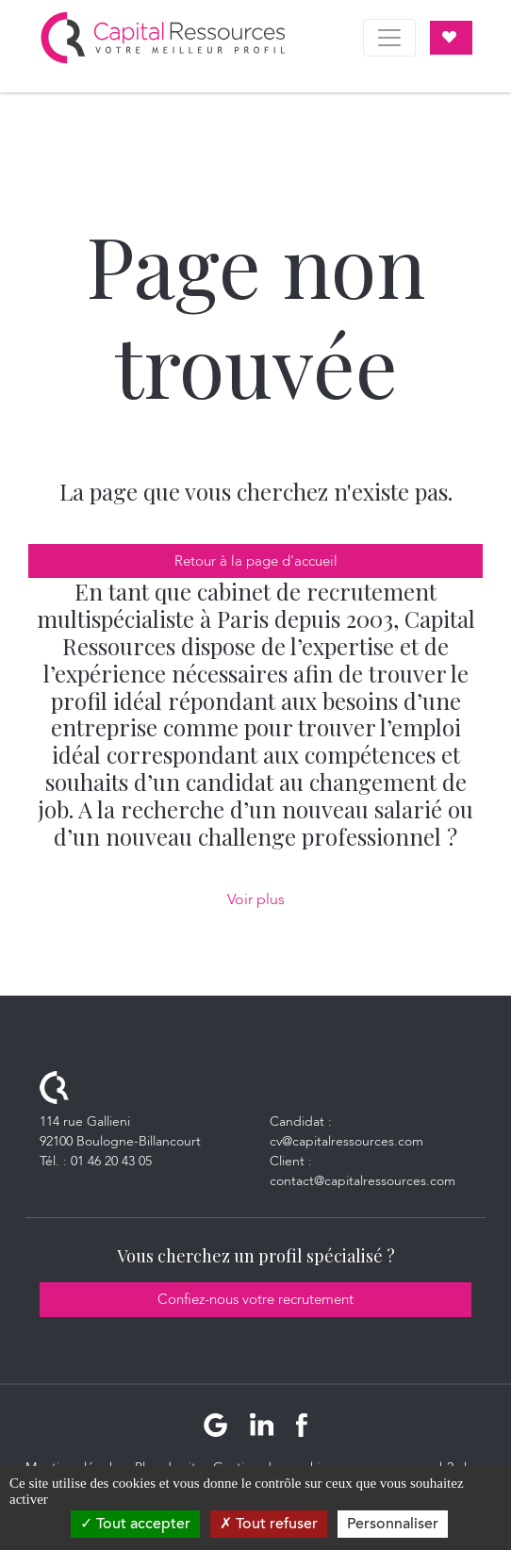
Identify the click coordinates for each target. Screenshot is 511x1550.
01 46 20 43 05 (111, 1161)
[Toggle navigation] (389, 38)
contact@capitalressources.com (362, 1181)
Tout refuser (269, 1523)
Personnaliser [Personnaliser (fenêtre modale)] (392, 1523)
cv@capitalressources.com (346, 1141)
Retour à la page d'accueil (256, 560)
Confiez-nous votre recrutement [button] (255, 1299)
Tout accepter (135, 1523)
